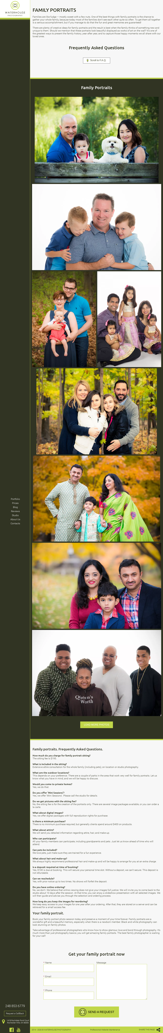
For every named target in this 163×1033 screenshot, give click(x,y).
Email (49, 976)
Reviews (15, 511)
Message (101, 962)
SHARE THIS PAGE (150, 1029)
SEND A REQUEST (96, 1012)
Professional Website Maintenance (105, 1030)
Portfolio (15, 499)
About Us (15, 519)
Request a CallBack (15, 1013)
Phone (49, 990)
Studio (15, 515)
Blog (15, 507)
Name (49, 962)
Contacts (15, 523)
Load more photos (96, 724)
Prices (15, 503)
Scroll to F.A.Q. (96, 60)
